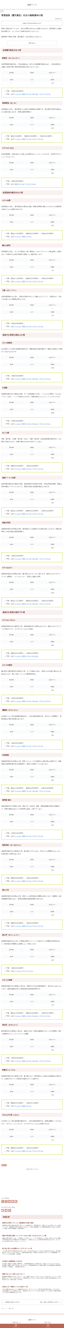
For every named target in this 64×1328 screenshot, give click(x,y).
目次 (30, 43)
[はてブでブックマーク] (9, 1201)
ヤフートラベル (45, 94)
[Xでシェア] (2, 1201)
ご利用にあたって (16, 1322)
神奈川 (4, 1165)
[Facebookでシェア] (6, 1201)
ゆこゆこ (36, 94)
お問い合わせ (47, 1322)
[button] (15, 1201)
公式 (12, 94)
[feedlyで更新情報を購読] (6, 1210)
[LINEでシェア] (12, 1201)
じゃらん (18, 94)
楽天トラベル (26, 94)
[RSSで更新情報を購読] (9, 1210)
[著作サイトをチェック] (2, 1210)
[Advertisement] (32, 1182)
